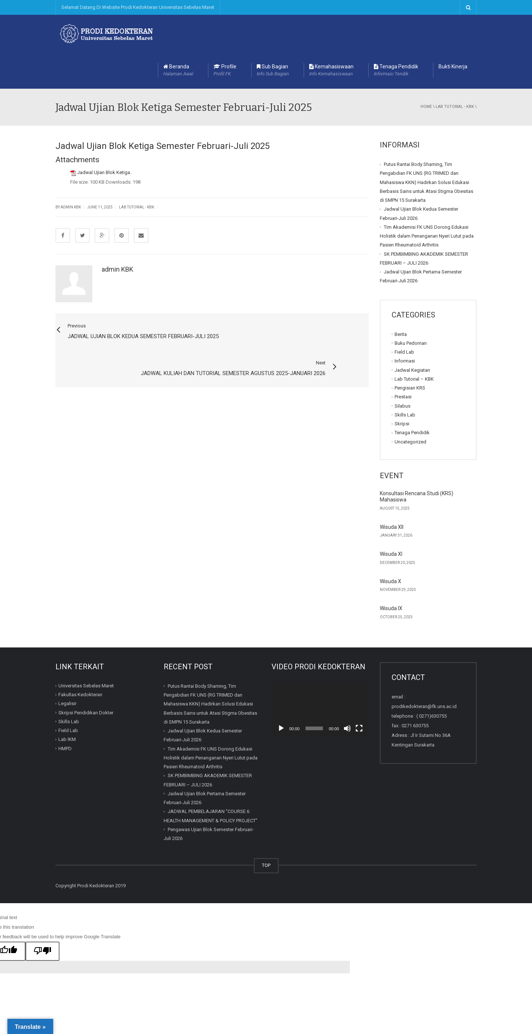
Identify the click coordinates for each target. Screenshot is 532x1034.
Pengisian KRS (410, 351)
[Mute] (347, 691)
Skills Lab (405, 378)
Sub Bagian (273, 34)
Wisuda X (390, 544)
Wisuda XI (391, 517)
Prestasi (403, 360)
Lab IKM (67, 702)
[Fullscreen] (359, 691)
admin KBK (117, 232)
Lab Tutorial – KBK (414, 342)
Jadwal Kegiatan (412, 333)
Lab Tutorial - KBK (455, 69)
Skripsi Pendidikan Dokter (85, 675)
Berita (401, 297)
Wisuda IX (391, 571)
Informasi (405, 324)
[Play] (281, 691)
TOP (266, 828)
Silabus (402, 368)
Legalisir (67, 666)
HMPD (65, 711)
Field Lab (404, 315)
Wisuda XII (391, 490)
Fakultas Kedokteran (80, 657)
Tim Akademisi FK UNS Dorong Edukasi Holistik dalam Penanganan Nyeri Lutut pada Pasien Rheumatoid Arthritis (427, 199)
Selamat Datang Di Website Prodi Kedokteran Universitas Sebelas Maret (137, 7)
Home (426, 69)
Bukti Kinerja (453, 30)
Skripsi (402, 387)
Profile (225, 34)
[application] (320, 671)
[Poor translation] (42, 914)
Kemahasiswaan (331, 34)
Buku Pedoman (411, 306)
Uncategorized (410, 404)
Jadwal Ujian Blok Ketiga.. (104, 135)
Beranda (178, 34)
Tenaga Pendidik (396, 34)
